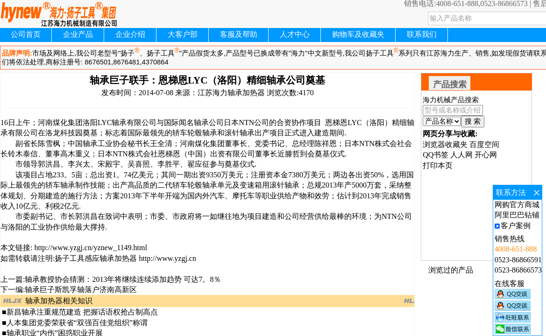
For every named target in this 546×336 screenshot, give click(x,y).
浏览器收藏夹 (445, 144)
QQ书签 (435, 155)
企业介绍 (130, 34)
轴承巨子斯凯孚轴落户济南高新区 (81, 290)
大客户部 (183, 34)
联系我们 (422, 34)
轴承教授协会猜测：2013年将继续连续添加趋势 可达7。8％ (123, 279)
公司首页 (26, 34)
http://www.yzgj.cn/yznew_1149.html (89, 248)
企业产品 (78, 34)
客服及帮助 (238, 34)
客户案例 (516, 226)
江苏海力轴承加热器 (231, 93)
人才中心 (295, 34)
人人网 (461, 155)
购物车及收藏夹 (358, 34)
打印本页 (438, 165)
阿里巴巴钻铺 (517, 215)
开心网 (486, 155)
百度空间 (484, 144)
